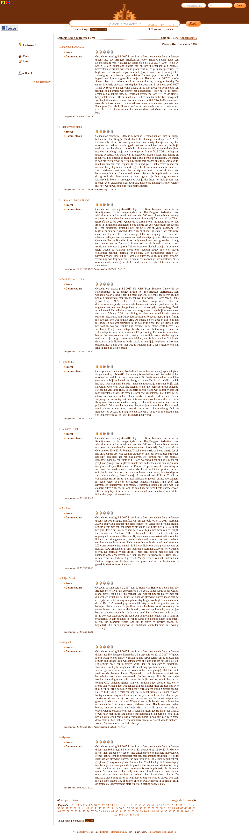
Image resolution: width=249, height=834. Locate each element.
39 (75, 808)
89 (141, 811)
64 (177, 808)
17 (123, 805)
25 (156, 805)
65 (181, 808)
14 (111, 805)
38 (71, 808)
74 (80, 811)
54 (136, 808)
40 (79, 808)
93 (157, 811)
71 (67, 811)
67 (190, 808)
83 (116, 811)
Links (26, 61)
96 (169, 811)
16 (119, 805)
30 (176, 805)
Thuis (26, 56)
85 (125, 811)
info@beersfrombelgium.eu (114, 831)
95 (165, 811)
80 (104, 811)
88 (137, 811)
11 (99, 805)
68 (194, 808)
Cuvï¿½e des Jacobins (73, 279)
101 (192, 811)
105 (132, 814)
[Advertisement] (215, 91)
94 (161, 811)
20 (136, 805)
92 (153, 811)
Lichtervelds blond (71, 126)
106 (137, 814)
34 (193, 805)
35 (58, 808)
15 (115, 805)
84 (120, 811)
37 (67, 808)
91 (149, 811)
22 (144, 805)
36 (62, 808)
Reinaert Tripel (69, 429)
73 (76, 811)
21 (140, 805)
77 (92, 811)
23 (148, 805)
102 (115, 814)
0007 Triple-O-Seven (73, 47)
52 (128, 808)
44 (96, 808)
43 (91, 808)
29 (172, 805)
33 (189, 805)
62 (169, 808)
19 (132, 805)
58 (153, 808)
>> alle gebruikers (41, 81)
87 (133, 811)
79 (100, 811)
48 (112, 808)
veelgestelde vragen (82, 831)
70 (63, 811)
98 (178, 811)
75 (84, 811)
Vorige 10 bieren (69, 800)
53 (132, 808)
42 (87, 808)
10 (95, 805)
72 (71, 811)
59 (157, 808)
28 (168, 805)
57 (149, 808)
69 (59, 811)
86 (129, 811)
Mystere (65, 737)
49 (116, 808)
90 (145, 811)
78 (96, 811)
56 (145, 808)
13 (107, 805)
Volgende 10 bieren (182, 800)
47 (108, 808)
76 (88, 811)
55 (140, 808)
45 (100, 808)
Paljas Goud (68, 578)
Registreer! (29, 45)
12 (103, 805)
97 (174, 811)
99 (182, 811)
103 (121, 814)
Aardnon (66, 508)
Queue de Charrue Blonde (75, 200)
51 (124, 808)
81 (108, 811)
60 (161, 808)
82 (112, 811)
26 (160, 805)
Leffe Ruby (67, 362)
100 (187, 811)
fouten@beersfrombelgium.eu (162, 831)
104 (126, 814)
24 (152, 805)
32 (185, 805)
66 (185, 808)
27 (164, 805)
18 (127, 805)
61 (165, 808)
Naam (174, 37)
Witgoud (66, 642)
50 (120, 808)
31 (181, 805)
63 (173, 808)
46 (104, 808)
